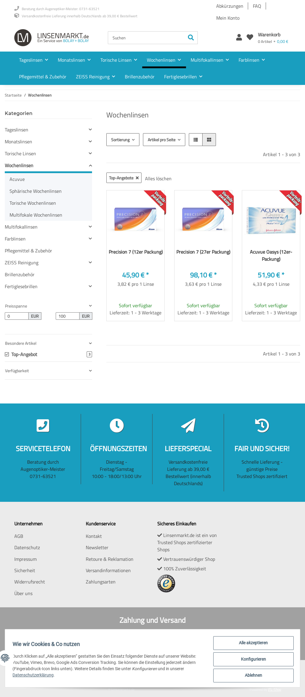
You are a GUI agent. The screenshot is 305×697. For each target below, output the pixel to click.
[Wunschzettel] (250, 38)
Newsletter (97, 547)
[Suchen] (146, 37)
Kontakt (94, 536)
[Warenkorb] (273, 38)
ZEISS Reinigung (21, 262)
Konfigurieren (251, 660)
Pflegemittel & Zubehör (28, 250)
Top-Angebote (124, 178)
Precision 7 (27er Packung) (203, 251)
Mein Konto (227, 17)
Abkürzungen (229, 6)
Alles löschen (158, 178)
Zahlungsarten (101, 581)
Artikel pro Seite (161, 139)
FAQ (257, 6)
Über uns (23, 593)
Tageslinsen (16, 129)
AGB (18, 536)
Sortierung (120, 139)
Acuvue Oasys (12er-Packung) (271, 255)
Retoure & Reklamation (109, 559)
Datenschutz (27, 547)
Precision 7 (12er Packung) (136, 251)
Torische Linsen (20, 153)
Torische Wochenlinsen (33, 203)
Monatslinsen (18, 141)
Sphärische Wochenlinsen (36, 191)
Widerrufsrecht (29, 581)
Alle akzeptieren (251, 644)
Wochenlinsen (19, 165)
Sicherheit (24, 570)
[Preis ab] (17, 316)
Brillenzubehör (20, 274)
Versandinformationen (108, 570)
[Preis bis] (68, 316)
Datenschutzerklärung (35, 676)
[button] (239, 38)
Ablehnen (251, 675)
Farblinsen (15, 238)
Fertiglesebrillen (21, 286)
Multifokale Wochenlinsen (36, 214)
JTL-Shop (274, 689)
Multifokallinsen (21, 226)
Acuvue (17, 179)
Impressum (25, 559)
